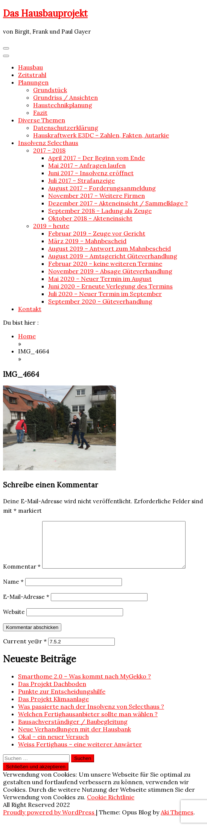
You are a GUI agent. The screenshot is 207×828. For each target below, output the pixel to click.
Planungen (33, 82)
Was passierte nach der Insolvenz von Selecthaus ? (91, 715)
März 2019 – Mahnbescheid (87, 241)
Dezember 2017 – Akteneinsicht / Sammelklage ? (118, 203)
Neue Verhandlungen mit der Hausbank (74, 738)
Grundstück (50, 90)
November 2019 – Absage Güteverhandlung (110, 271)
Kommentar (22, 575)
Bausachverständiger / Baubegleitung (73, 730)
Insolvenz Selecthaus (48, 142)
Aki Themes (177, 821)
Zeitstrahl (32, 75)
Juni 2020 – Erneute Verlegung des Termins (110, 286)
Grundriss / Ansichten (65, 97)
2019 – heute (51, 226)
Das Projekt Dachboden (52, 693)
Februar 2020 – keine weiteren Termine (105, 263)
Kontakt (29, 309)
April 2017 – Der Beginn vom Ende (96, 158)
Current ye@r (25, 650)
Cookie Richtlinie (110, 806)
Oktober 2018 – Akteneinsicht (90, 218)
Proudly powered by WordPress (49, 821)
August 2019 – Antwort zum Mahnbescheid (109, 248)
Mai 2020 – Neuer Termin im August (100, 278)
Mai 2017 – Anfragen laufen (87, 165)
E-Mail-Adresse (26, 605)
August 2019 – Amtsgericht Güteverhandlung (112, 256)
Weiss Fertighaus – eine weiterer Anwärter (80, 753)
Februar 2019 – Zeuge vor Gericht (96, 233)
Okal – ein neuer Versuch (53, 745)
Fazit (40, 112)
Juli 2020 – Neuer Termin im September (105, 294)
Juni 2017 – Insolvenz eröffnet (91, 173)
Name (13, 590)
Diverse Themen (41, 120)
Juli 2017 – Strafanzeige (81, 180)
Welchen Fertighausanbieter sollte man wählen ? (88, 723)
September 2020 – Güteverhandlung (100, 301)
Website (14, 620)
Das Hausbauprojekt (45, 13)
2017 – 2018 (49, 150)
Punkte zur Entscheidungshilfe (61, 700)
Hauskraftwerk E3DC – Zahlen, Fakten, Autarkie (101, 135)
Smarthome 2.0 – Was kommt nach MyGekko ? (84, 685)
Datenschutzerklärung (65, 127)
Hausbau (30, 67)
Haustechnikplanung (62, 105)
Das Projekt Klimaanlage (53, 708)
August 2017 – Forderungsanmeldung (102, 188)
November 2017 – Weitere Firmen (96, 195)
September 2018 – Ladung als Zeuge (100, 210)
